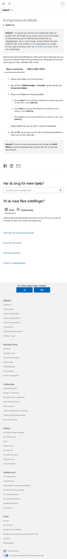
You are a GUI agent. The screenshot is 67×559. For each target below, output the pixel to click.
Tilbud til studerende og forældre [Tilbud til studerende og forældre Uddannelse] (14, 415)
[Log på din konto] (62, 3)
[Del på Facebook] (5, 165)
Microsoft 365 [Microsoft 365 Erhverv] (8, 450)
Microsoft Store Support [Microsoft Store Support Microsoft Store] (11, 358)
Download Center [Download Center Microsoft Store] (9, 353)
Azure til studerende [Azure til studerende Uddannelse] (10, 420)
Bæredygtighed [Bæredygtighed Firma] (8, 543)
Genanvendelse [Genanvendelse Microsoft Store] (8, 371)
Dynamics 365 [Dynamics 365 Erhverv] (8, 446)
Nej (42, 289)
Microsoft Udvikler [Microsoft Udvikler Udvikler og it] (9, 476)
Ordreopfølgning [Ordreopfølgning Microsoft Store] (8, 367)
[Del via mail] (17, 165)
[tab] (14, 69)
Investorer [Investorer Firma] (6, 538)
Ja (24, 289)
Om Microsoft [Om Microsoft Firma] (8, 525)
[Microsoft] (33, 2)
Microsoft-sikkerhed (11, 253)
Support (6, 10)
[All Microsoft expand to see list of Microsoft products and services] (3, 3)
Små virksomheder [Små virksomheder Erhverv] (9, 464)
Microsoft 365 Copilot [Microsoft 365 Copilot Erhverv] (10, 455)
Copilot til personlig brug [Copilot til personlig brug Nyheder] (11, 322)
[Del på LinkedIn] (10, 165)
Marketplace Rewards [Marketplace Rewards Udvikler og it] (10, 503)
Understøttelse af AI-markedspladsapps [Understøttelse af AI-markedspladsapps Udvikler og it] (16, 485)
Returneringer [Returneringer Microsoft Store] (8, 362)
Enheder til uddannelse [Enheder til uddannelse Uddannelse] (11, 393)
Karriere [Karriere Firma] (6, 521)
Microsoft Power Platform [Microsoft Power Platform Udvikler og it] (12, 499)
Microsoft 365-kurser (12, 242)
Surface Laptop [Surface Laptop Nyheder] (8, 309)
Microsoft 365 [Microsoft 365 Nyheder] (8, 327)
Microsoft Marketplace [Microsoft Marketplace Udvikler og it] (11, 494)
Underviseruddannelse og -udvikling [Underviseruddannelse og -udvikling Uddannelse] (15, 411)
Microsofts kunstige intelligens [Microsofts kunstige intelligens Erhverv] (13, 432)
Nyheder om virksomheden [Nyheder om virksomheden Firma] (12, 529)
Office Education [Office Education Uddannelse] (8, 406)
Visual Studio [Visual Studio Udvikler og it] (7, 508)
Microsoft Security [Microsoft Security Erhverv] (9, 437)
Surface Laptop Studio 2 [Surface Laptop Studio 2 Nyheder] (11, 313)
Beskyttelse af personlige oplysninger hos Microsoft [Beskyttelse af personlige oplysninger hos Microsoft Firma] (20, 534)
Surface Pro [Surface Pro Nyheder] (7, 305)
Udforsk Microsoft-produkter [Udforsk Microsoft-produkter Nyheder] (12, 331)
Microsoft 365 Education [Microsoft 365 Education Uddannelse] (11, 402)
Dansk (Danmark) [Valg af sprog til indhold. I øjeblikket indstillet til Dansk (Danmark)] (13, 551)
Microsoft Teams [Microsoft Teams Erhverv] (9, 459)
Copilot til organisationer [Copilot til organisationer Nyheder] (11, 318)
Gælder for (9, 25)
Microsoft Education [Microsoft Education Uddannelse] (10, 388)
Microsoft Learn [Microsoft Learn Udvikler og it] (8, 481)
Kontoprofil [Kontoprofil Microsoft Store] (7, 349)
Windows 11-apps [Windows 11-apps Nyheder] (9, 336)
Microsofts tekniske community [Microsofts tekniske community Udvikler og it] (13, 490)
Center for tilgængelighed (14, 263)
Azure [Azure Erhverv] (5, 441)
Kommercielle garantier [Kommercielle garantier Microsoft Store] (11, 375)
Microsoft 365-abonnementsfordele (18, 232)
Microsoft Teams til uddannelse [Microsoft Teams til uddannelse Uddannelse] (14, 397)
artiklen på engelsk (45, 46)
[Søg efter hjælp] (9, 3)
